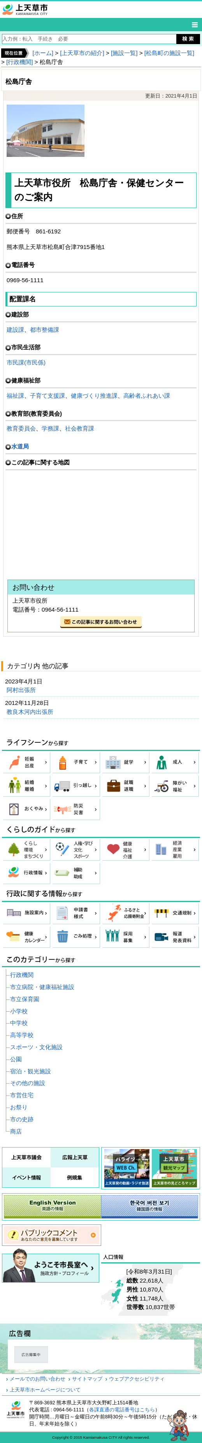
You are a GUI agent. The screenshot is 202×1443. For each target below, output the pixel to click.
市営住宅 (21, 1095)
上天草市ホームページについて (45, 1390)
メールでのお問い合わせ (37, 1379)
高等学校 (21, 1035)
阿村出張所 (22, 690)
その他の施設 (27, 1083)
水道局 (20, 446)
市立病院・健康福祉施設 (42, 987)
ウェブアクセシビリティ (137, 1379)
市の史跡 (21, 1119)
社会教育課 (79, 428)
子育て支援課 (47, 395)
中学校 (19, 1023)
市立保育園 (24, 999)
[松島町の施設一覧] (169, 53)
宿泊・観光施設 (30, 1071)
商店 (16, 1131)
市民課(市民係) (26, 362)
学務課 (50, 428)
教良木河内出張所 (31, 711)
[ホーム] (42, 53)
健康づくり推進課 (94, 395)
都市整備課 (44, 329)
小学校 (19, 1011)
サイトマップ (87, 1379)
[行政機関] (19, 62)
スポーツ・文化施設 (36, 1047)
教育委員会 (21, 428)
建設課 (15, 329)
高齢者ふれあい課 (146, 395)
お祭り (19, 1107)
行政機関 (21, 974)
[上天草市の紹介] (82, 53)
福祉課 (15, 395)
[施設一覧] (124, 53)
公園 (16, 1059)
